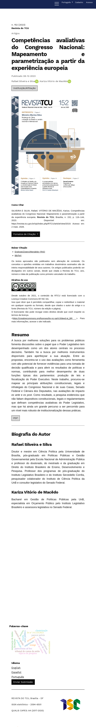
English (15, 667)
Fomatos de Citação (24, 234)
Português (17, 676)
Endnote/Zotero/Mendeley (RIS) (30, 252)
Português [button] (66, 2)
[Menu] (57, 4)
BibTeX (18, 255)
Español (16, 672)
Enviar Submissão (23, 682)
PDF (15, 418)
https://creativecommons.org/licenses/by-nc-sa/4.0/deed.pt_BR (44, 318)
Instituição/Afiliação (24, 88)
